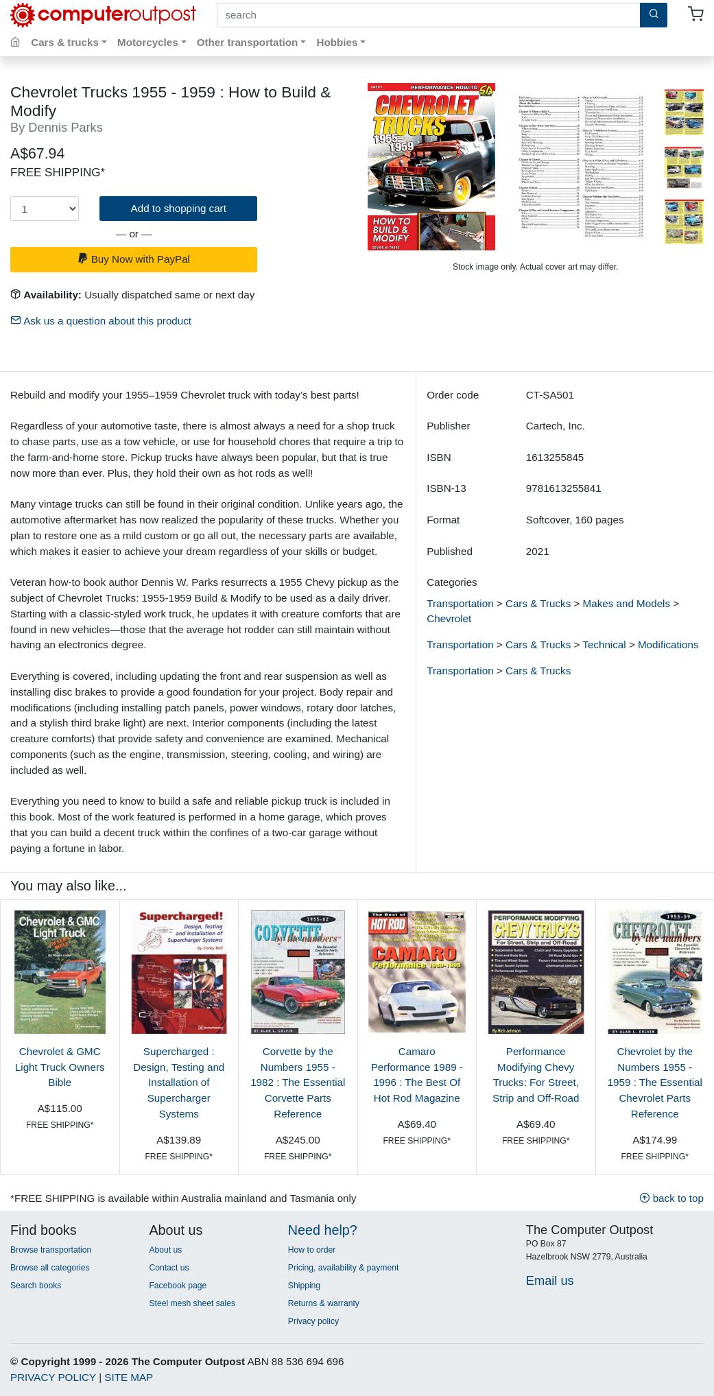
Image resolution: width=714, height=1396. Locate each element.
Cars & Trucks (538, 603)
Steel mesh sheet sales (192, 1303)
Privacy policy (313, 1321)
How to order (312, 1250)
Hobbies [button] (336, 42)
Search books (35, 1285)
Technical (604, 644)
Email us (550, 1280)
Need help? (322, 1230)
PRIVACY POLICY (53, 1377)
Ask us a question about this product (100, 321)
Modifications (668, 644)
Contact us (169, 1268)
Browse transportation (50, 1250)
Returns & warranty (323, 1303)
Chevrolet (449, 618)
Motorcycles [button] (147, 42)
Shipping (304, 1285)
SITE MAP (128, 1377)
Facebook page (177, 1285)
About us (165, 1250)
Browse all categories (50, 1268)
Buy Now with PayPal (134, 259)
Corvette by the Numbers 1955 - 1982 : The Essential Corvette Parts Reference (297, 1082)
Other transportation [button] (247, 42)
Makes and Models (626, 603)
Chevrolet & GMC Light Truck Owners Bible (60, 1067)
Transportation (460, 603)
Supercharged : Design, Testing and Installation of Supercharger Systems (178, 1082)
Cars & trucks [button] (65, 42)
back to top (671, 1198)
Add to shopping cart (178, 208)
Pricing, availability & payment (343, 1268)
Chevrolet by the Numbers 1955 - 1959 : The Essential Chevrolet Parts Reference (655, 1082)
